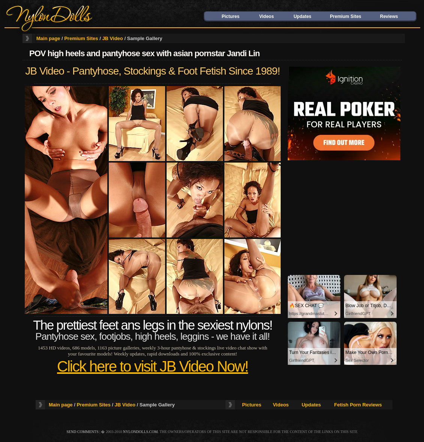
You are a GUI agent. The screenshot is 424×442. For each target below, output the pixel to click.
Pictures (230, 16)
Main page (48, 38)
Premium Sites (345, 16)
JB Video (112, 38)
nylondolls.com (140, 432)
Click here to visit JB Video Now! (152, 366)
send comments (82, 432)
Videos (266, 16)
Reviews (389, 16)
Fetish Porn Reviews (358, 405)
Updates (302, 16)
